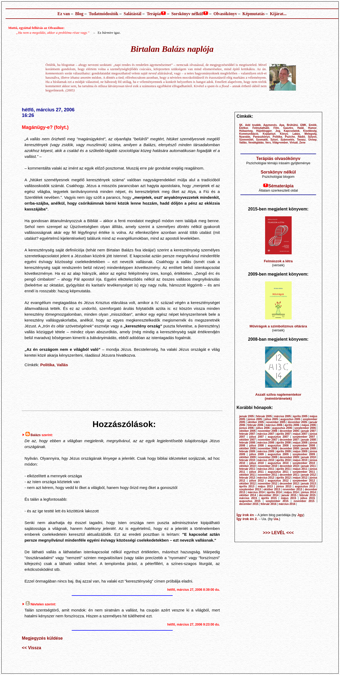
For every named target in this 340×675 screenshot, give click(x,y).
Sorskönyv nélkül (187, 13)
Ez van (63, 13)
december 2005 (297, 422)
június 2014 (308, 492)
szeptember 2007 (304, 436)
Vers (268, 142)
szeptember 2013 (250, 489)
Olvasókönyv (225, 13)
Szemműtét (246, 139)
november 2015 (304, 501)
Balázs (36, 435)
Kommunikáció (248, 133)
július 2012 (256, 480)
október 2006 (247, 430)
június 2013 (283, 486)
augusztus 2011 (278, 471)
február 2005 (264, 416)
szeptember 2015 (277, 501)
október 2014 (247, 495)
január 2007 (308, 430)
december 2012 (289, 483)
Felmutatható (261, 127)
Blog (79, 13)
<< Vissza (31, 648)
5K (241, 125)
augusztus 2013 (305, 486)
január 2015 (288, 495)
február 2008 (247, 442)
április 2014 (274, 492)
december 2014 (269, 495)
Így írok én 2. (247, 519)
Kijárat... (278, 13)
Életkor (243, 127)
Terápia (154, 13)
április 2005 (300, 416)
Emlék (312, 125)
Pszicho (290, 136)
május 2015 (288, 498)
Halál (301, 127)
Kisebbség (310, 130)
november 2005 (276, 422)
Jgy (300, 515)
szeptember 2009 (304, 454)
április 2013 (246, 486)
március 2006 (274, 425)
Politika (47, 364)
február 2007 (247, 433)
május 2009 (300, 451)
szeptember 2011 (304, 471)
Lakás (296, 133)
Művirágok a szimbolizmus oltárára (278, 326)
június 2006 (246, 428)
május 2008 (300, 442)
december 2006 (289, 430)
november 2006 (267, 430)
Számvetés (287, 139)
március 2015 (248, 498)
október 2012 (247, 483)
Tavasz (301, 139)
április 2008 (283, 442)
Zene (302, 142)
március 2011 (265, 468)
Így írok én (245, 515)
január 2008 (308, 439)
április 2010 (283, 460)
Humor (312, 127)
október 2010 (247, 466)
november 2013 (292, 489)
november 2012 (267, 483)
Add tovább (253, 125)
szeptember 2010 (304, 463)
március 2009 (265, 451)
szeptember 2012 (304, 480)
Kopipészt (269, 133)
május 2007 (300, 433)
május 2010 (300, 460)
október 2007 (247, 439)
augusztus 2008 (278, 445)
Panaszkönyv (261, 136)
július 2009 (256, 454)
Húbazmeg (246, 130)
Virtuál (294, 142)
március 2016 (287, 504)
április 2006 (292, 425)
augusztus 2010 (278, 463)
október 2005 (255, 422)
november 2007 (267, 439)
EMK (303, 125)
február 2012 (247, 477)
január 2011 (308, 466)
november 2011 (267, 474)
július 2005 (271, 419)
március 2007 (265, 433)
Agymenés (270, 125)
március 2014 (256, 492)
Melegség (310, 133)
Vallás (62, 364)
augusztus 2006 (282, 428)
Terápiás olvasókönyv (278, 158)
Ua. (276, 519)
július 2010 (256, 463)
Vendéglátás (256, 142)
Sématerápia (281, 186)
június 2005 (255, 419)
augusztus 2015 (250, 501)
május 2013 (265, 486)
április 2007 (283, 433)
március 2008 (265, 442)
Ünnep (312, 139)
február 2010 (247, 460)
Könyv (284, 133)
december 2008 (289, 448)
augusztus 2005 (290, 419)
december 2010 (289, 466)
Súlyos (312, 136)
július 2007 (256, 436)
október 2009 (247, 457)
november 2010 (267, 466)
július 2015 (307, 498)
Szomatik (262, 139)
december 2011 (289, 474)
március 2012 (265, 477)
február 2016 (268, 504)
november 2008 (267, 448)
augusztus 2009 (278, 454)
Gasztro (288, 127)
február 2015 (307, 495)
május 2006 (308, 425)
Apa (281, 125)
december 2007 (289, 439)
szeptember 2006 (305, 428)
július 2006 (263, 428)
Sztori (274, 139)
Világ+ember (280, 142)
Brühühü (292, 125)
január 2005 (246, 416)
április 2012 (283, 477)
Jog (277, 130)
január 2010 (308, 457)
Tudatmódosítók (103, 13)
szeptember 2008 (304, 445)
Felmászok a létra (278, 261)
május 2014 (291, 492)
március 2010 (265, 460)
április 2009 (283, 451)
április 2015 (269, 498)
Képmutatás (254, 13)
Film (276, 127)
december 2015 (248, 504)
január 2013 (308, 483)
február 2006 (255, 425)
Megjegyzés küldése (42, 638)
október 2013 (272, 489)
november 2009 (267, 457)
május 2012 (300, 477)
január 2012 (308, 474)
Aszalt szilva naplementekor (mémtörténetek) (278, 396)
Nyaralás (244, 136)
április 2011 (283, 468)
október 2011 (247, 474)
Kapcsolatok (291, 130)
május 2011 (300, 468)
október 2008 (247, 448)
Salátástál (132, 13)
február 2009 (247, 451)
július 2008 (256, 445)
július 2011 (256, 471)
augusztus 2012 (278, 480)
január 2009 (308, 448)
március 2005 (282, 416)
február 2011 (247, 468)
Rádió (301, 136)
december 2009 (289, 457)
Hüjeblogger (264, 130)
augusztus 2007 (278, 436)
